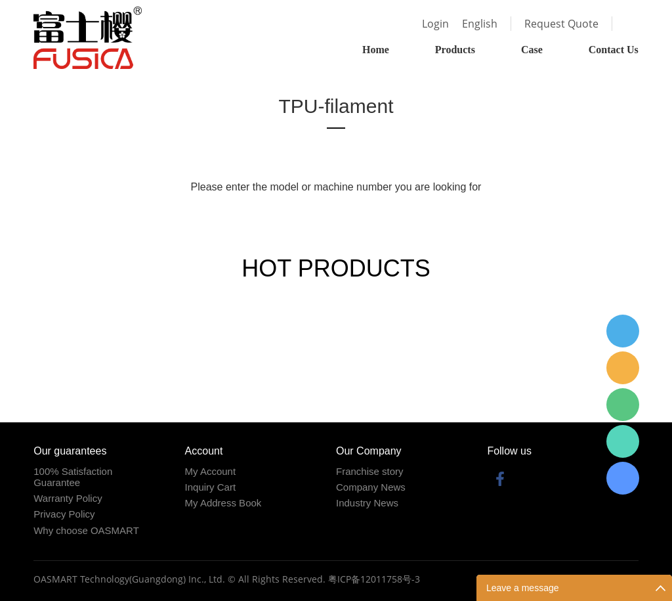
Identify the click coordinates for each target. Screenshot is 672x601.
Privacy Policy (63, 514)
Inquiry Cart (210, 487)
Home (375, 49)
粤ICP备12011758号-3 (374, 579)
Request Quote (561, 23)
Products (455, 49)
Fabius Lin (622, 478)
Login (435, 23)
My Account (210, 471)
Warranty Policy (67, 498)
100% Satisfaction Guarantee (72, 477)
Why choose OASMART (86, 530)
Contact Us (614, 49)
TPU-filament (335, 106)
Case (532, 49)
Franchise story (370, 471)
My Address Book (223, 502)
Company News (371, 487)
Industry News (367, 502)
